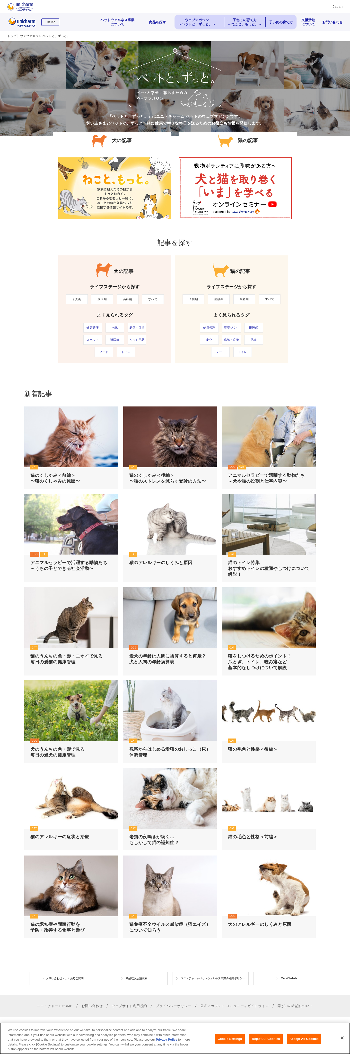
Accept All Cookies (304, 1042)
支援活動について (308, 22)
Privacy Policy (166, 1043)
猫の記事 (248, 140)
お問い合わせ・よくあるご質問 (64, 978)
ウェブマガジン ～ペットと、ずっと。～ (197, 22)
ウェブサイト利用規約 (129, 1006)
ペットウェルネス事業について (117, 22)
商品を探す (157, 22)
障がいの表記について (295, 1006)
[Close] (342, 1041)
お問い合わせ (332, 22)
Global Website (289, 978)
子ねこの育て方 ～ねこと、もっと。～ (245, 22)
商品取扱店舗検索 (136, 978)
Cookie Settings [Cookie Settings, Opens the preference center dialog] (230, 1042)
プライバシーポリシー (173, 1006)
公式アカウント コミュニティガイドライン (234, 1006)
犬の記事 (122, 140)
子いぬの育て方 (281, 22)
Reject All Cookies (266, 1042)
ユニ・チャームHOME (55, 1006)
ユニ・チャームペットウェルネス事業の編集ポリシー (213, 978)
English (50, 21)
